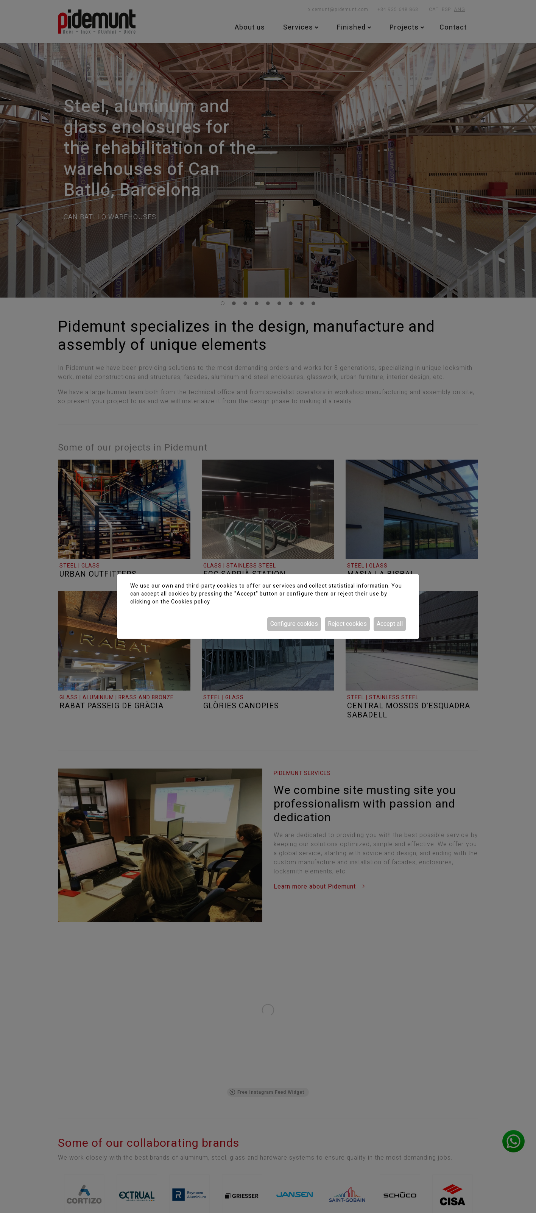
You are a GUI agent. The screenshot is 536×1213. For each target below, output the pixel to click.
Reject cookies (347, 623)
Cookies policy (190, 602)
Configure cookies (294, 623)
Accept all (390, 623)
